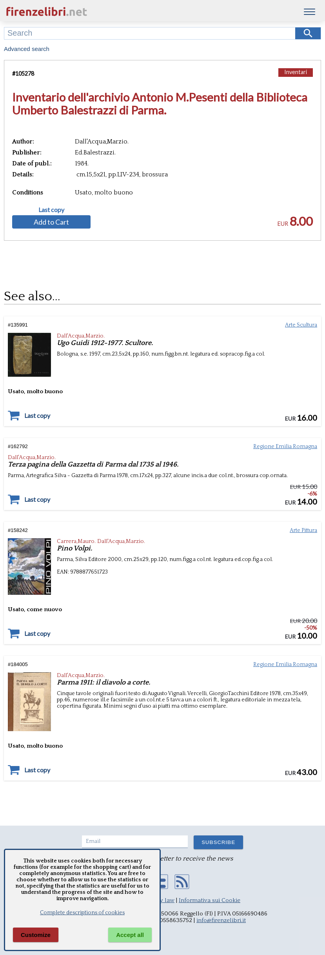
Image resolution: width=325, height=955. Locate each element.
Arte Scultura (301, 325)
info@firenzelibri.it (221, 920)
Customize (36, 934)
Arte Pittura (303, 530)
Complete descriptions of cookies (82, 913)
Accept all (130, 934)
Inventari (295, 72)
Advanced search (26, 48)
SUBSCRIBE (218, 842)
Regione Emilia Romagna (285, 446)
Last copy (51, 210)
